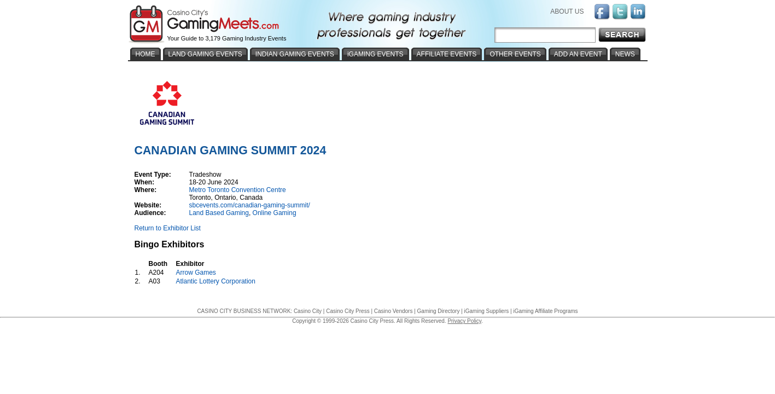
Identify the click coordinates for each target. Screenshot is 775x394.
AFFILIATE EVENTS (447, 54)
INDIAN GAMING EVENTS (294, 54)
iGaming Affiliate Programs (545, 311)
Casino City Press (347, 311)
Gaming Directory (438, 311)
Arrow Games (196, 272)
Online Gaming (274, 213)
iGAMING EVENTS (375, 54)
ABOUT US (567, 11)
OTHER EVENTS (515, 54)
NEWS (625, 54)
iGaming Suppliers (486, 311)
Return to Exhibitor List (168, 228)
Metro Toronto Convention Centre (237, 190)
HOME (145, 54)
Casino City (308, 311)
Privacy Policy (464, 321)
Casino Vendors (393, 311)
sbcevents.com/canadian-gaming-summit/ (249, 205)
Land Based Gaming (219, 213)
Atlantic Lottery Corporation (215, 281)
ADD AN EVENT (578, 54)
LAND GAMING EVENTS (205, 54)
